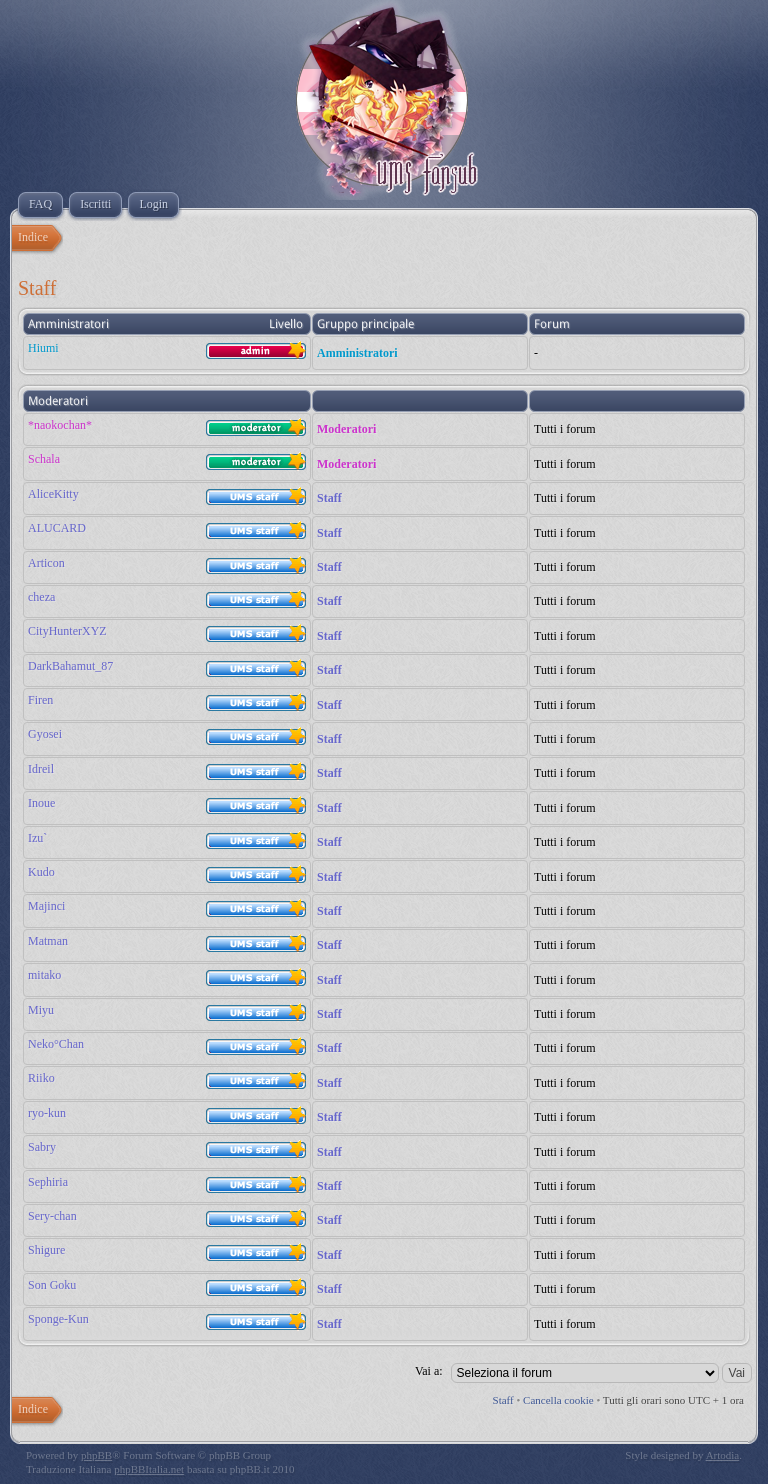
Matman (48, 941)
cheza (41, 597)
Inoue (41, 803)
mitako (44, 975)
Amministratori (357, 353)
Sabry (42, 1147)
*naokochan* (60, 425)
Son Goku (52, 1285)
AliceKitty (53, 494)
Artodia (723, 1455)
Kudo (41, 872)
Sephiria (48, 1182)
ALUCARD (57, 528)
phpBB (96, 1455)
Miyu (41, 1010)
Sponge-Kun (58, 1319)
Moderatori (346, 429)
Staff (329, 498)
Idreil (41, 769)
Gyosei (45, 734)
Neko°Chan (56, 1044)
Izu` (37, 838)
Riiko (41, 1078)
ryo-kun (47, 1113)
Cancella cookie (558, 1400)
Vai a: (429, 1371)
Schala (44, 459)
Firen (40, 700)
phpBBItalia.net (149, 1469)
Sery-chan (52, 1216)
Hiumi (43, 348)
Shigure (46, 1250)
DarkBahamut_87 (70, 666)
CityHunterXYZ (67, 631)
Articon (46, 563)
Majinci (46, 906)
